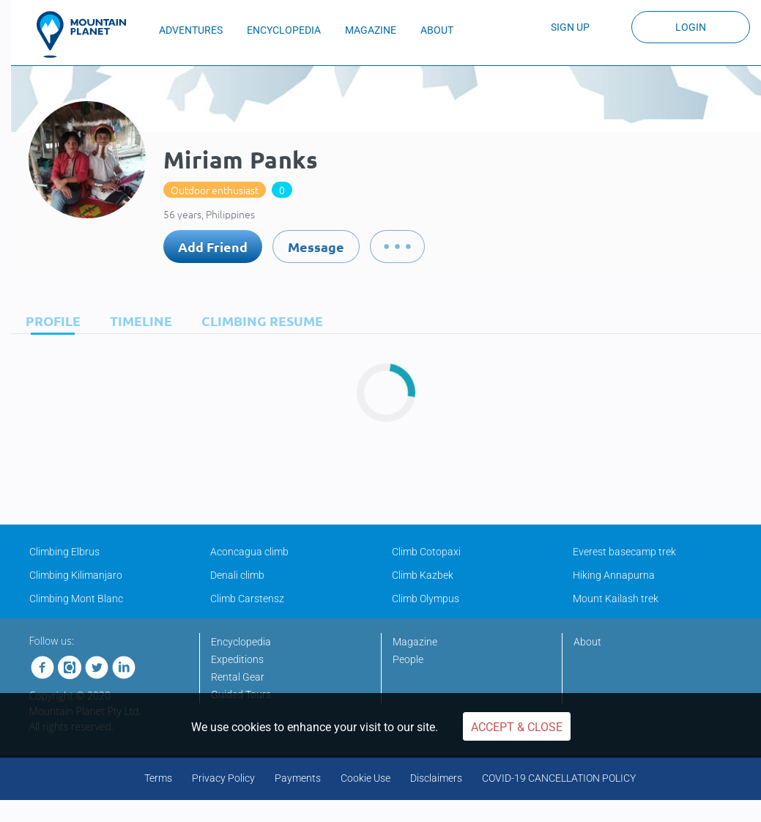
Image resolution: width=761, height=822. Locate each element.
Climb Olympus (425, 598)
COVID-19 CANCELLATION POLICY (559, 778)
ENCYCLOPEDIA (284, 30)
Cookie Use (365, 778)
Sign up (570, 27)
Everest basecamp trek (624, 552)
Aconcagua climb (249, 552)
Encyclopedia (241, 642)
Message (316, 246)
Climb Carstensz (247, 598)
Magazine (415, 642)
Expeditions (237, 659)
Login (690, 27)
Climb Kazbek (422, 575)
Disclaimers (436, 778)
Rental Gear (237, 677)
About (587, 642)
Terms (158, 778)
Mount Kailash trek (615, 598)
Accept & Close (517, 727)
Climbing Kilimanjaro (75, 575)
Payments (298, 778)
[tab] (49, 320)
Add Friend (213, 246)
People (408, 659)
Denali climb (237, 575)
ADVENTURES (191, 30)
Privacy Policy (223, 778)
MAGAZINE (370, 30)
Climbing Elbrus (64, 552)
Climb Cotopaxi (426, 552)
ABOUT (436, 30)
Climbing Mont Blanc (76, 598)
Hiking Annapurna (614, 575)
